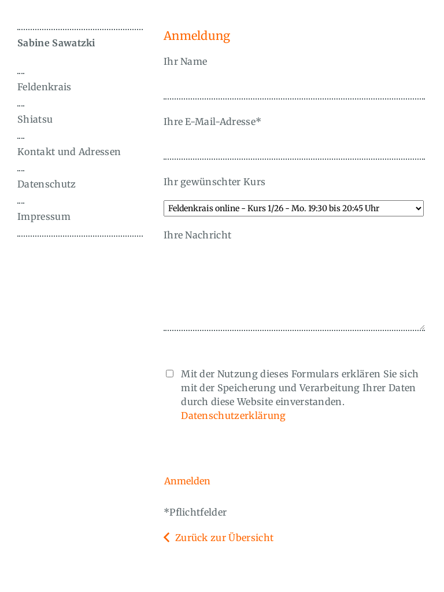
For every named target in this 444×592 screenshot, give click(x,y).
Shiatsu (35, 119)
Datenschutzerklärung (233, 415)
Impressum (44, 216)
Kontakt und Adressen (69, 151)
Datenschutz (46, 184)
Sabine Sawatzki (56, 43)
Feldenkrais (44, 87)
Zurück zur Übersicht (224, 537)
